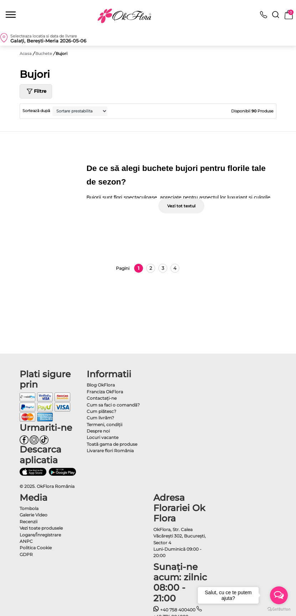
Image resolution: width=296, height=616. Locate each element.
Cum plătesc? (101, 411)
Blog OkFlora (101, 385)
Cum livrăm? (100, 417)
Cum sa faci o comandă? (113, 405)
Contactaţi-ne (102, 398)
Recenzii (28, 521)
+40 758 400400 (174, 609)
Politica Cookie (36, 547)
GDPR (26, 554)
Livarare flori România (110, 450)
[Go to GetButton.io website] (278, 609)
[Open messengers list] (279, 595)
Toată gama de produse (112, 444)
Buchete (44, 53)
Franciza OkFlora (105, 391)
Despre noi (98, 431)
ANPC (26, 541)
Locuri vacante (102, 437)
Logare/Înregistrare (40, 534)
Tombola (29, 508)
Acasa (26, 53)
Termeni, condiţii (104, 424)
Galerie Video (33, 514)
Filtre (35, 91)
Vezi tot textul (181, 205)
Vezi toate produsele (41, 528)
